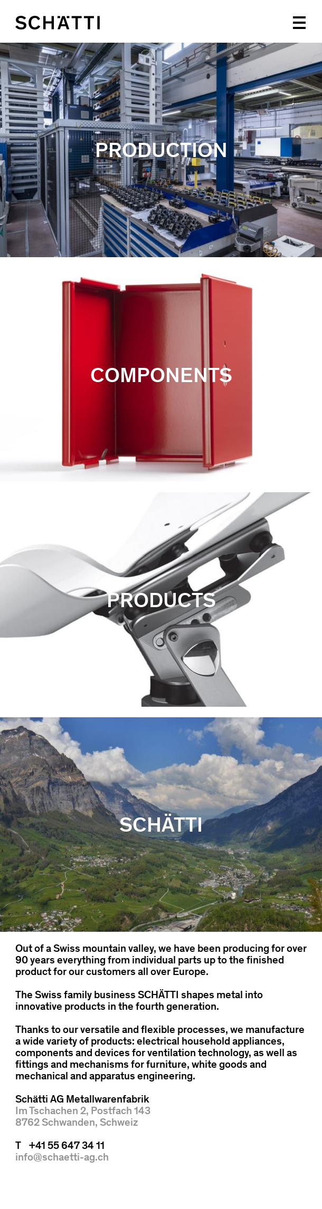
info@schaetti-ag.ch (62, 1156)
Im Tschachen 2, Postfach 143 (82, 1110)
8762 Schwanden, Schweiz (76, 1122)
